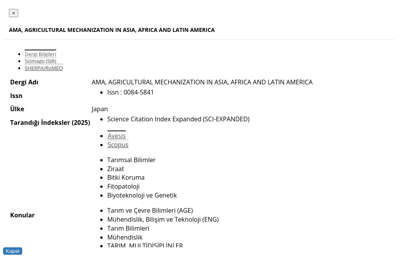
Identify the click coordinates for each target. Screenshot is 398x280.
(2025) (81, 122)
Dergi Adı (24, 82)
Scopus (118, 144)
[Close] (13, 13)
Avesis (117, 135)
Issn (16, 95)
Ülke (17, 109)
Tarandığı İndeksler (40, 122)
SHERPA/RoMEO (44, 68)
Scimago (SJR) (40, 61)
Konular (22, 215)
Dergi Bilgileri (40, 54)
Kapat (12, 251)
